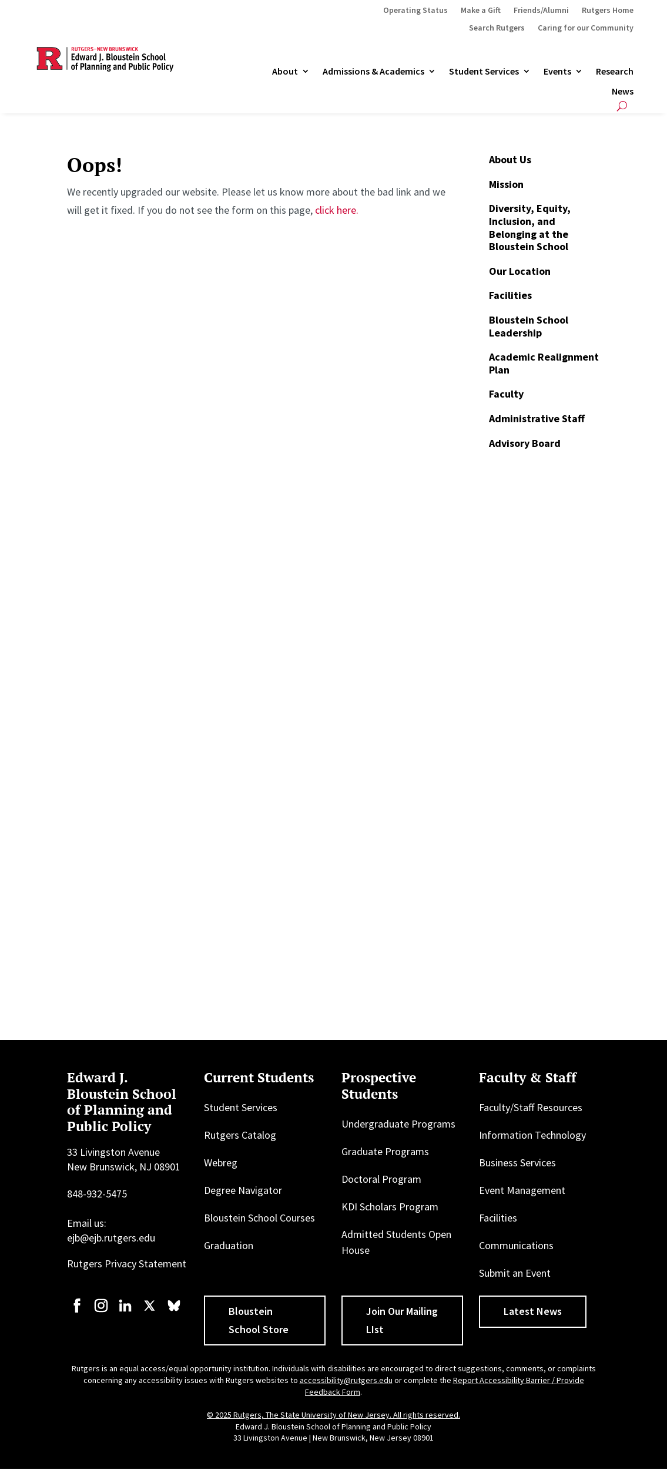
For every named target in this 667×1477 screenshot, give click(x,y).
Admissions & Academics (373, 71)
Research (615, 71)
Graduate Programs (385, 1151)
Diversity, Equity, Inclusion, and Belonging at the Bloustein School (530, 227)
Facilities (510, 295)
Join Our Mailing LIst (402, 1320)
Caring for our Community (586, 28)
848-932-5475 (97, 1193)
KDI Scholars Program (389, 1206)
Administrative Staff (537, 418)
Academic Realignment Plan (544, 363)
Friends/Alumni (541, 10)
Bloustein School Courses (259, 1217)
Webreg (220, 1162)
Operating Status (415, 10)
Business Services (517, 1162)
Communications (516, 1245)
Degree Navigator (243, 1190)
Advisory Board (525, 443)
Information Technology (532, 1135)
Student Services (484, 71)
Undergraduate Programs (398, 1124)
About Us (510, 159)
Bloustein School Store (259, 1320)
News (623, 91)
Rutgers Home (608, 10)
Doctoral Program (381, 1179)
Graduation (228, 1245)
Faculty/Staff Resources (530, 1107)
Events (557, 71)
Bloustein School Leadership (528, 326)
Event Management (522, 1190)
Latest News (533, 1311)
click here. (336, 210)
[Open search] (622, 106)
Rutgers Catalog (240, 1135)
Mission (506, 184)
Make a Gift (481, 10)
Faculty (506, 394)
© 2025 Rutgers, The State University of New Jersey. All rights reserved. (333, 1414)
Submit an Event (515, 1273)
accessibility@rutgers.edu (346, 1380)
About (285, 71)
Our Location (520, 271)
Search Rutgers (497, 28)
